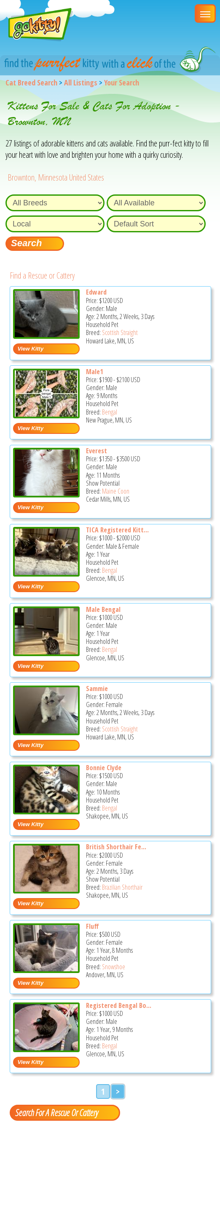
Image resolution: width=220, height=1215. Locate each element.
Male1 (94, 371)
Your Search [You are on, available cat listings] (121, 82)
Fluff (92, 926)
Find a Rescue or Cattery (42, 275)
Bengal (109, 412)
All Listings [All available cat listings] (80, 82)
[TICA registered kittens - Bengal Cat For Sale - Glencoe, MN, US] (46, 573)
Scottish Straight (120, 332)
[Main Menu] (205, 13)
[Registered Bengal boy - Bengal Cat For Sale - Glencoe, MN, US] (46, 1049)
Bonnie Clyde (103, 767)
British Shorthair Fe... (116, 846)
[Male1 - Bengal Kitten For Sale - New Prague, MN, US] (46, 415)
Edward (96, 292)
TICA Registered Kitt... (117, 529)
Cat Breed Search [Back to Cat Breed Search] (31, 82)
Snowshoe (113, 966)
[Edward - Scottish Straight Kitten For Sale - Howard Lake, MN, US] (46, 335)
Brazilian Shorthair (122, 887)
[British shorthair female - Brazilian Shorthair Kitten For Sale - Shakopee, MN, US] (46, 890)
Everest (96, 450)
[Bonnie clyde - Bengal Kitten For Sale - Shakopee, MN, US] (46, 811)
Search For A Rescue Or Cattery (56, 1112)
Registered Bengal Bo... (118, 1005)
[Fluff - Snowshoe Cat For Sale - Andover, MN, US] (46, 970)
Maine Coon (115, 491)
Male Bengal (103, 609)
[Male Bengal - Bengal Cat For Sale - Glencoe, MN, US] (46, 653)
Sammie (97, 688)
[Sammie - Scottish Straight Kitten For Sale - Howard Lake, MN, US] (46, 732)
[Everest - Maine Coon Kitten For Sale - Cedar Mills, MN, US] (46, 494)
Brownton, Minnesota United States (56, 177)
